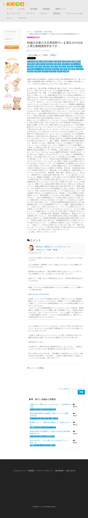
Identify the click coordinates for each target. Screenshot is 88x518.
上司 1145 (31, 61)
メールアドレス (10, 32)
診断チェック (61, 9)
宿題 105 (38, 66)
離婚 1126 (33, 427)
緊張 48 (30, 71)
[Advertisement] (44, 489)
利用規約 (31, 471)
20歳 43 (30, 69)
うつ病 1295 (34, 409)
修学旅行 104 (48, 61)
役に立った (41, 249)
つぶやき (21, 9)
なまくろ (31, 50)
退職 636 (57, 64)
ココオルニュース (19, 471)
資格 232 (62, 66)
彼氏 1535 (43, 409)
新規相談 (46, 9)
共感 (49, 249)
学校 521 (45, 71)
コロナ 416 (78, 66)
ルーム (9, 18)
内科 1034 (65, 64)
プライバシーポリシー (45, 471)
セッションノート (14, 13)
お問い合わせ (70, 471)
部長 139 (31, 66)
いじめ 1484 (51, 409)
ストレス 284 (39, 69)
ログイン (44, 13)
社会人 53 (79, 69)
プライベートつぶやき (74, 13)
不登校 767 (51, 445)
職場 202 (71, 69)
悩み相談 (33, 9)
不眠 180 (46, 66)
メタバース (22, 18)
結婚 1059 (54, 66)
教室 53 (37, 71)
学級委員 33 (66, 61)
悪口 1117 (41, 427)
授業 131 (64, 69)
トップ (9, 9)
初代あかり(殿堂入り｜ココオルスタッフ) (53, 247)
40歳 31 (70, 66)
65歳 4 (66, 71)
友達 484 (48, 69)
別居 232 (50, 64)
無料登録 (66, 388)
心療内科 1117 (40, 64)
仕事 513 (53, 71)
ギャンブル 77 (50, 427)
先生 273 (56, 69)
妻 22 (60, 71)
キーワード (30, 13)
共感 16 (46, 55)
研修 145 (39, 61)
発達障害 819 (76, 61)
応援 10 (54, 55)
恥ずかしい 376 (75, 64)
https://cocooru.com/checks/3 (38, 294)
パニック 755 (34, 418)
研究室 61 (31, 64)
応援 (55, 249)
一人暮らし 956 (52, 418)
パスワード (9, 39)
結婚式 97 (57, 61)
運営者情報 (59, 471)
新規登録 (56, 13)
